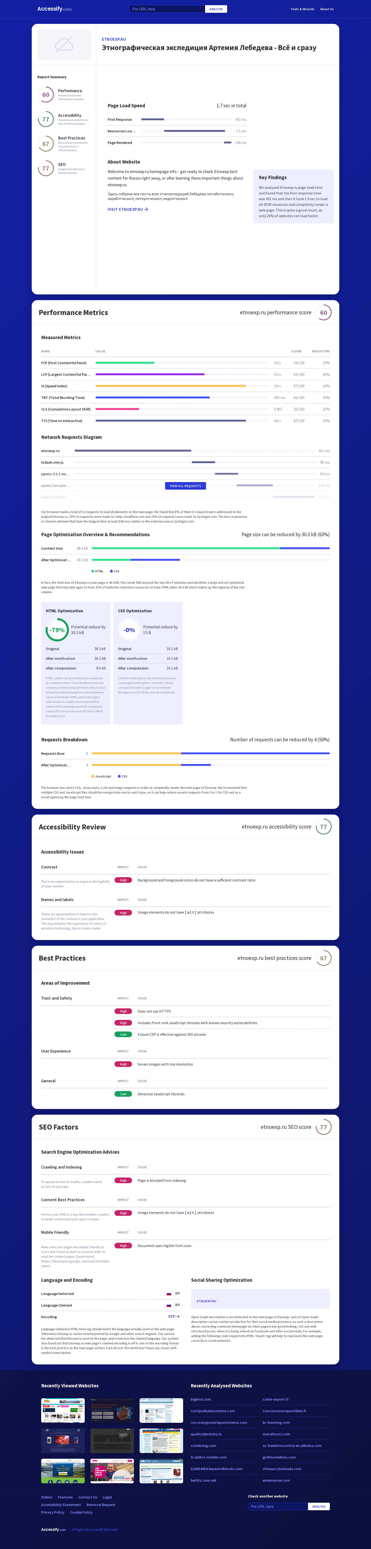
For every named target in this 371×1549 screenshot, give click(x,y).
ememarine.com (276, 1480)
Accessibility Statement (61, 1504)
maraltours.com (276, 1434)
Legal (107, 1497)
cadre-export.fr (276, 1399)
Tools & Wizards (302, 9)
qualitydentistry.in (206, 1434)
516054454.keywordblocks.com (217, 1468)
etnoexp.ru (114, 39)
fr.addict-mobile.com (209, 1457)
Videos (46, 1497)
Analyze (216, 9)
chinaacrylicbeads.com (282, 1468)
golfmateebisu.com (279, 1457)
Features (65, 1497)
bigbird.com (201, 1399)
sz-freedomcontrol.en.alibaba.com (292, 1445)
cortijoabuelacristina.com (213, 1410)
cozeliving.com (203, 1445)
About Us (327, 9)
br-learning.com (276, 1422)
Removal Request (101, 1504)
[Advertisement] (218, 81)
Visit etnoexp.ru (128, 209)
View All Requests (185, 486)
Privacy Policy (52, 1512)
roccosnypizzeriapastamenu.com (219, 1422)
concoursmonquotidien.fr (284, 1410)
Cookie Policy (81, 1512)
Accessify (54, 9)
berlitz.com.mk (203, 1480)
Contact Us (87, 1497)
